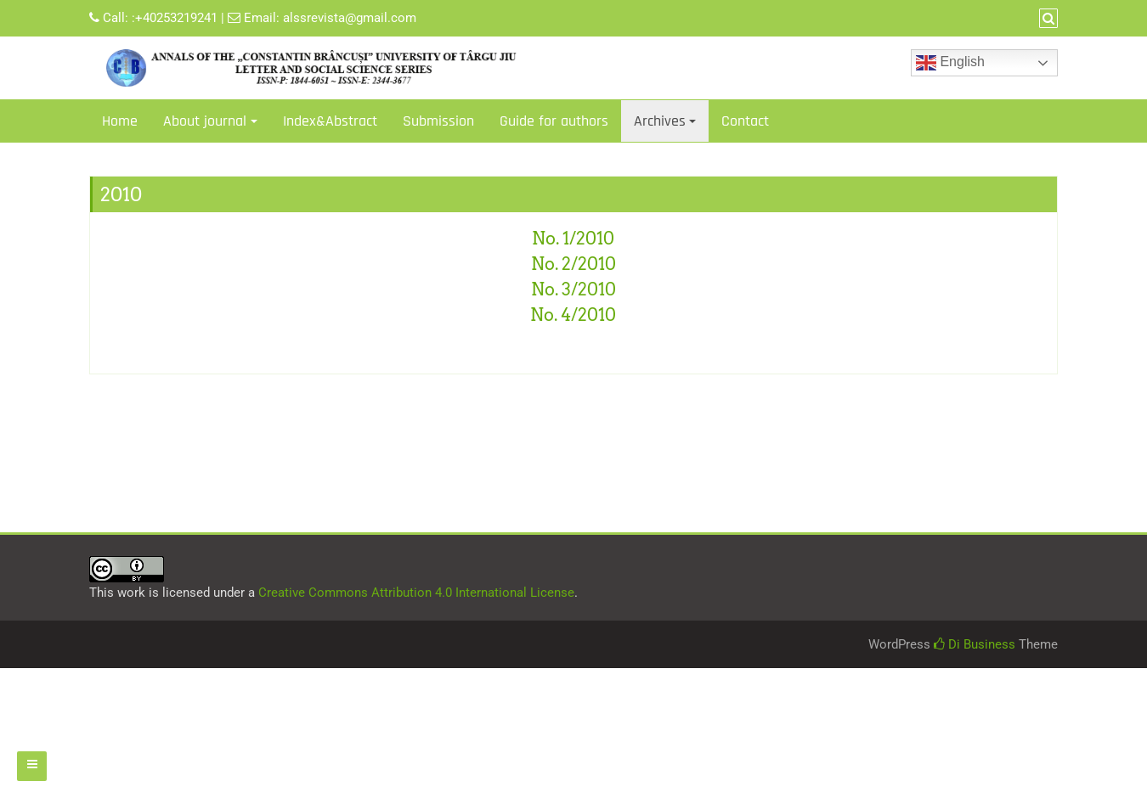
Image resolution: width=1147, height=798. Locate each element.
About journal (204, 121)
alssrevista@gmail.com (349, 17)
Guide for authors (554, 121)
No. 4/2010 (573, 315)
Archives (660, 121)
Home (120, 121)
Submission (438, 121)
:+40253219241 (175, 17)
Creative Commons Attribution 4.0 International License (416, 592)
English (950, 63)
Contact (745, 121)
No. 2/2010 (573, 264)
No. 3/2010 (573, 289)
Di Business (974, 644)
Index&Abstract (330, 121)
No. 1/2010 (573, 238)
